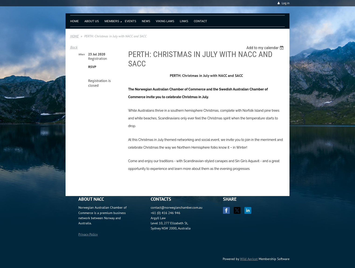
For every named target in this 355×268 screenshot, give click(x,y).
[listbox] (265, 48)
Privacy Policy (88, 234)
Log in (285, 3)
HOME (74, 36)
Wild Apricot (249, 259)
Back (73, 47)
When (81, 54)
